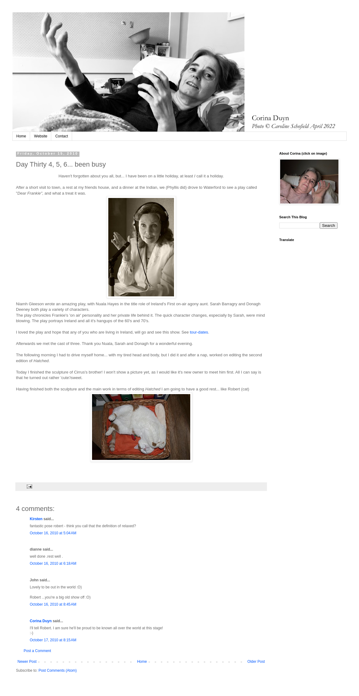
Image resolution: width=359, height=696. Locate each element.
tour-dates (199, 332)
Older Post (256, 661)
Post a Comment (37, 651)
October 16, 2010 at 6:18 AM (53, 563)
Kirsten (36, 519)
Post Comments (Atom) (57, 670)
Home (21, 136)
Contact (61, 136)
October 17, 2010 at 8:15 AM (53, 640)
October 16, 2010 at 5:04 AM (53, 533)
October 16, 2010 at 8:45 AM (53, 604)
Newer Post (27, 661)
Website (40, 136)
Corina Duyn (41, 621)
